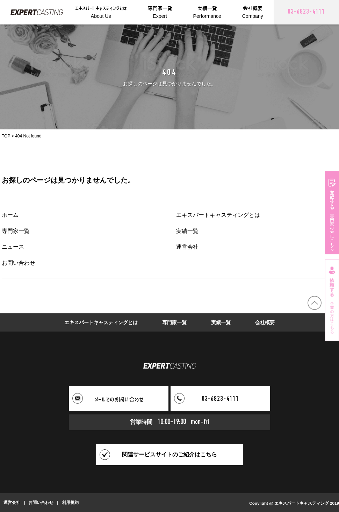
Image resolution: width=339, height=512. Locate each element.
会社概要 (265, 322)
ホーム (10, 215)
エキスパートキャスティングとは (218, 215)
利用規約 (70, 502)
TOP (6, 136)
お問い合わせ (18, 263)
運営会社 (187, 247)
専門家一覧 (16, 231)
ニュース (13, 247)
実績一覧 (187, 231)
